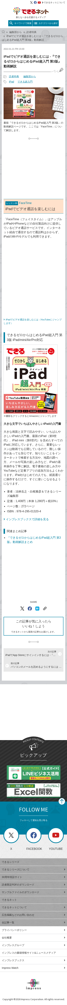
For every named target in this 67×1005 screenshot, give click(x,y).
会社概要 (33, 937)
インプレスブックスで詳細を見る (27, 519)
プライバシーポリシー (33, 930)
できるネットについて (53, 2)
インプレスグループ (33, 945)
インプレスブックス (33, 960)
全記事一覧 (33, 922)
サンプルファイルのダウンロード (33, 892)
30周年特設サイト (33, 877)
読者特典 (31, 32)
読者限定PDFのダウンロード (33, 884)
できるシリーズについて (33, 869)
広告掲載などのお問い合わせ (33, 914)
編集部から (15, 32)
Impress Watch (33, 967)
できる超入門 (25, 81)
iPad (11, 81)
